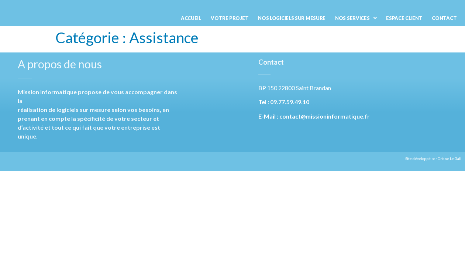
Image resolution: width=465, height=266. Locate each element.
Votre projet (229, 18)
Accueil (191, 18)
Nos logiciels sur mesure (292, 18)
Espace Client (404, 18)
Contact (444, 18)
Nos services (355, 18)
